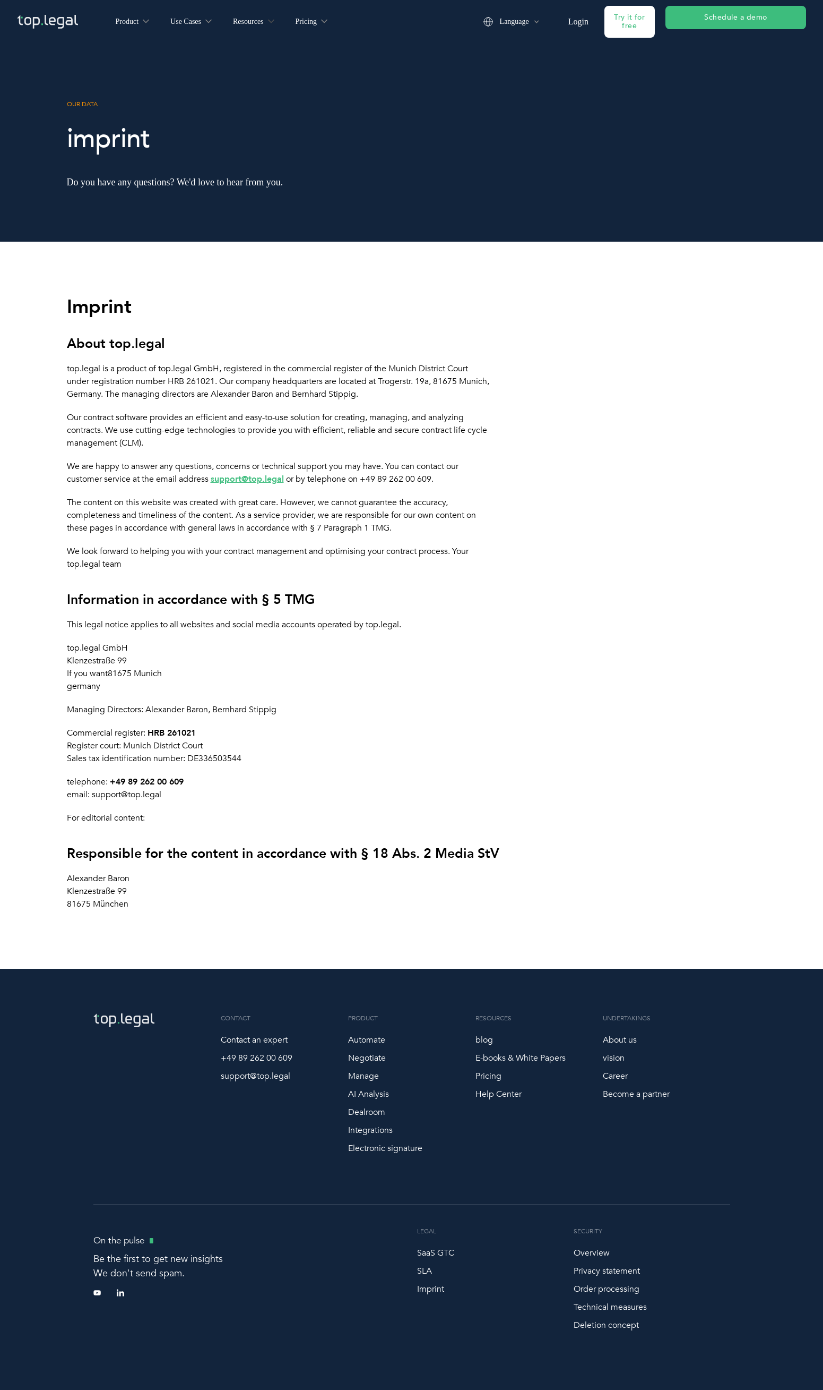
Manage (363, 1076)
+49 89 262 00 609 (256, 1058)
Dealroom (366, 1112)
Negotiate (367, 1058)
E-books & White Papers (520, 1058)
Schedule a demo (735, 17)
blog (484, 1040)
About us (620, 1040)
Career (615, 1076)
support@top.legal (255, 1076)
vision (614, 1058)
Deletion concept (606, 1325)
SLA (424, 1271)
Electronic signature (385, 1148)
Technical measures (610, 1307)
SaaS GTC (435, 1253)
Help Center (498, 1094)
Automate (366, 1040)
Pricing (488, 1076)
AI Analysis (368, 1094)
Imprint (430, 1289)
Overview (592, 1253)
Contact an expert (254, 1040)
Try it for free (629, 21)
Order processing (606, 1289)
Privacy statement (607, 1271)
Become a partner (636, 1094)
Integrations (370, 1130)
